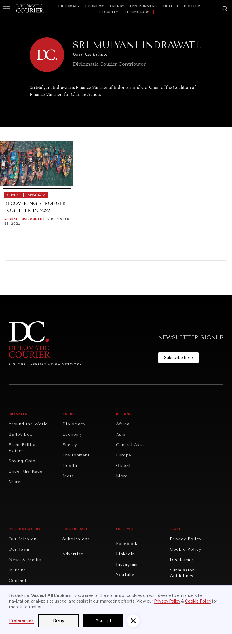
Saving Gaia (22, 460)
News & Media (25, 559)
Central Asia (130, 444)
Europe (123, 455)
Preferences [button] (21, 620)
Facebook (126, 543)
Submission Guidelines (182, 573)
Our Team (19, 549)
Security (108, 12)
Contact (18, 580)
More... (16, 481)
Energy (117, 6)
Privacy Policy (185, 539)
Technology (136, 12)
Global (11, 219)
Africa (123, 424)
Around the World (28, 424)
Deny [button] (58, 620)
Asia (121, 434)
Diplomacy (69, 6)
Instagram (127, 564)
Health (170, 6)
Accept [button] (103, 620)
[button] (133, 620)
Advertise (72, 554)
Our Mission (23, 539)
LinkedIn (125, 554)
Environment (144, 6)
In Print (17, 570)
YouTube (125, 574)
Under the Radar (26, 471)
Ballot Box (20, 434)
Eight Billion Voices (23, 447)
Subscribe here (178, 357)
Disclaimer (181, 559)
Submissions (76, 539)
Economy (94, 6)
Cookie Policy (185, 549)
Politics (193, 6)
